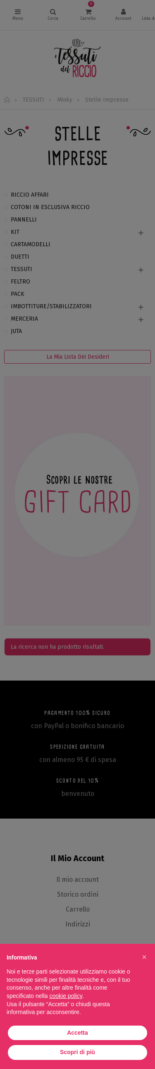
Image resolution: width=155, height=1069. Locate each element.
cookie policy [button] (66, 996)
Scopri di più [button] (77, 1052)
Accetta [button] (77, 1032)
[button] (144, 957)
